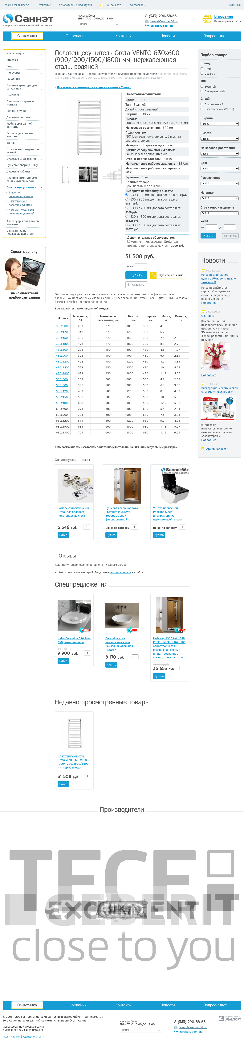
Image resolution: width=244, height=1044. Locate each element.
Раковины (13, 79)
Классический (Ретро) (217, 109)
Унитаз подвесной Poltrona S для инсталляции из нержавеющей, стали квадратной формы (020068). (167, 513)
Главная (60, 74)
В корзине (223, 16)
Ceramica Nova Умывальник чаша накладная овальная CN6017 (119, 644)
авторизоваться (120, 572)
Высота (206, 133)
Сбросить (230, 236)
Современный (212, 104)
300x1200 (62, 332)
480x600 (62, 349)
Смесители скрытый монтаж (20, 103)
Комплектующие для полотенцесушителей (22, 211)
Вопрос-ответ (215, 36)
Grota (206, 69)
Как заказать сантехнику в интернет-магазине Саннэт (94, 87)
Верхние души (16, 110)
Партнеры (235, 4)
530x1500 (62, 397)
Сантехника (27, 36)
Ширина (207, 118)
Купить (136, 274)
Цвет (204, 162)
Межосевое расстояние (218, 148)
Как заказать (114, 5)
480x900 (62, 355)
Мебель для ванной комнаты (19, 125)
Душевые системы (18, 117)
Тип (203, 81)
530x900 (62, 385)
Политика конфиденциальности (23, 1036)
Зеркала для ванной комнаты (20, 134)
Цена (204, 220)
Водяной (208, 86)
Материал (207, 192)
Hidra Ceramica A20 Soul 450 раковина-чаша (74, 640)
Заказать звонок (161, 25)
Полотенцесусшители (21, 187)
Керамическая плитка (16, 5)
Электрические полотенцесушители (21, 203)
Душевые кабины (18, 171)
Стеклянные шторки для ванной (22, 150)
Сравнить (138, 284)
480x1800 (62, 373)
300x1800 (62, 344)
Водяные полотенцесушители (21, 194)
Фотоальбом (137, 5)
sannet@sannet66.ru (164, 21)
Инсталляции (15, 53)
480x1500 (62, 367)
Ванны (10, 142)
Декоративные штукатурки (75, 5)
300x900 (62, 326)
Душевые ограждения (21, 158)
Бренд (205, 63)
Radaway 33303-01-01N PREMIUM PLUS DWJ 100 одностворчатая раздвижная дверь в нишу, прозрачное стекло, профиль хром (169, 647)
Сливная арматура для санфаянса (21, 87)
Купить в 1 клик (171, 275)
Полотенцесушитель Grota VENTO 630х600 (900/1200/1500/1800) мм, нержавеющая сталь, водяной (74, 763)
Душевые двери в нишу (22, 165)
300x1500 (62, 338)
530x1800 (62, 403)
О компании (76, 36)
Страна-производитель (217, 207)
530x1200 (62, 391)
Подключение (211, 177)
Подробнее (208, 302)
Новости (168, 36)
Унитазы (12, 59)
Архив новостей (217, 449)
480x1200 (62, 361)
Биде (9, 66)
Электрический (213, 91)
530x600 (62, 379)
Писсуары (13, 72)
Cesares (208, 73)
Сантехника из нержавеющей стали (20, 232)
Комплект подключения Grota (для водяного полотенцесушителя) (155, 243)
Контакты (124, 36)
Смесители (13, 95)
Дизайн (206, 98)
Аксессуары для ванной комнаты (22, 222)
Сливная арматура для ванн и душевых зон (21, 179)
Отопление (44, 5)
